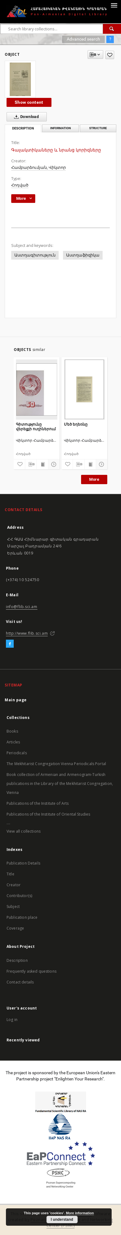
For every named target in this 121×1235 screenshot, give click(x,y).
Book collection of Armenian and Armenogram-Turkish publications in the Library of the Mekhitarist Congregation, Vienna (60, 783)
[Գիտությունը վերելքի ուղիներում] (36, 389)
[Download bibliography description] (30, 464)
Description (17, 960)
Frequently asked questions (31, 971)
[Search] (112, 29)
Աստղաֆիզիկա (82, 255)
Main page (16, 700)
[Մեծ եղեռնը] (84, 389)
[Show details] (53, 464)
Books (12, 731)
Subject (13, 906)
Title (10, 874)
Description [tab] (23, 128)
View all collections (24, 831)
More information (80, 1213)
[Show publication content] (42, 464)
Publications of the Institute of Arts (38, 803)
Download (25, 117)
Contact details (20, 982)
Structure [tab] (98, 128)
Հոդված (19, 185)
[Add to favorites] (109, 55)
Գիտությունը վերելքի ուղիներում (36, 426)
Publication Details (23, 863)
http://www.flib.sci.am (27, 633)
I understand (62, 1219)
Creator (14, 884)
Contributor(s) (19, 895)
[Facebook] (10, 644)
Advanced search (83, 39)
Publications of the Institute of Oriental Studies (48, 814)
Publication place (22, 917)
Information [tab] (60, 128)
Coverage (15, 928)
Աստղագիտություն (35, 255)
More (94, 479)
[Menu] (113, 5)
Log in (12, 1019)
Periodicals (17, 752)
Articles (13, 742)
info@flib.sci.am (21, 606)
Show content (29, 102)
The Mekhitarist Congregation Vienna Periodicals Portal (56, 763)
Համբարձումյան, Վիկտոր (38, 167)
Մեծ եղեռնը (76, 424)
